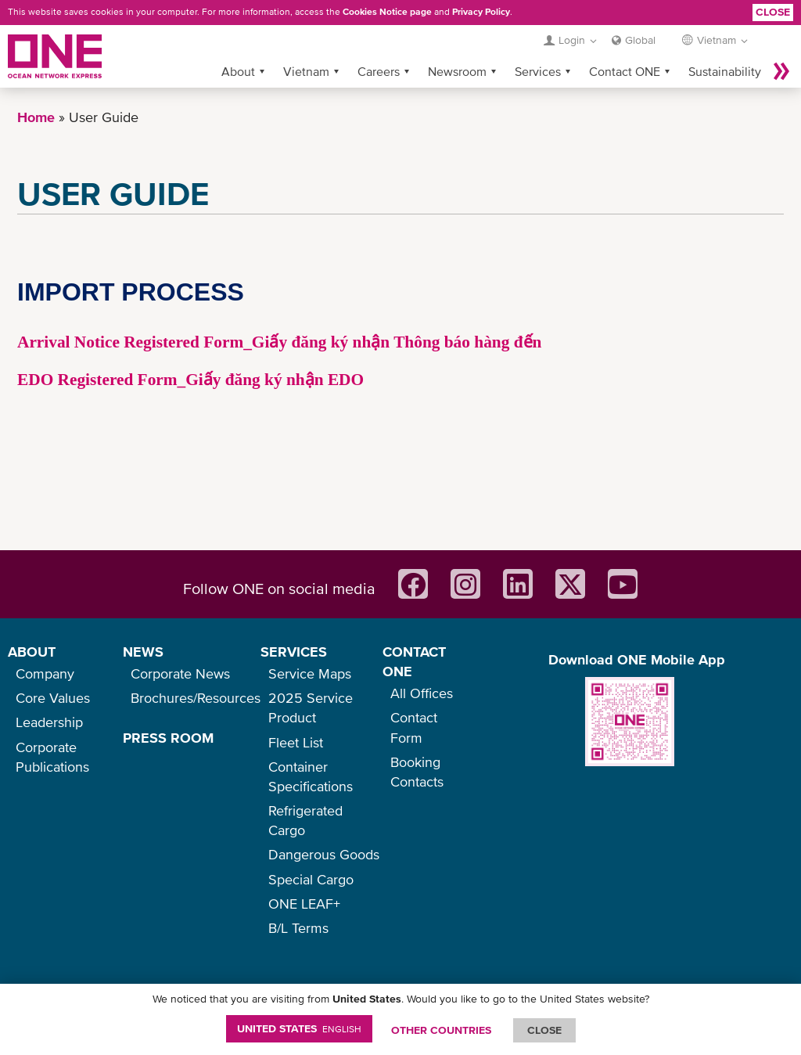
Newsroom (457, 71)
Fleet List (295, 742)
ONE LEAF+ (304, 903)
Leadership (49, 722)
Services (538, 71)
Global (640, 40)
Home (36, 117)
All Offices (421, 693)
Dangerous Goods (323, 854)
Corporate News (180, 673)
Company (45, 673)
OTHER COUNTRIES (441, 1030)
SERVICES (293, 651)
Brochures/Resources (195, 698)
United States (299, 1028)
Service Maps (309, 673)
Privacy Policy (481, 11)
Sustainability (724, 71)
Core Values (53, 698)
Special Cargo (311, 879)
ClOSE (544, 1030)
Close (773, 11)
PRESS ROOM (168, 737)
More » (781, 71)
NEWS (143, 651)
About (238, 71)
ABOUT (32, 651)
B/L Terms (298, 928)
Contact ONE (624, 71)
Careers (378, 71)
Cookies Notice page (387, 11)
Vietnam (306, 71)
